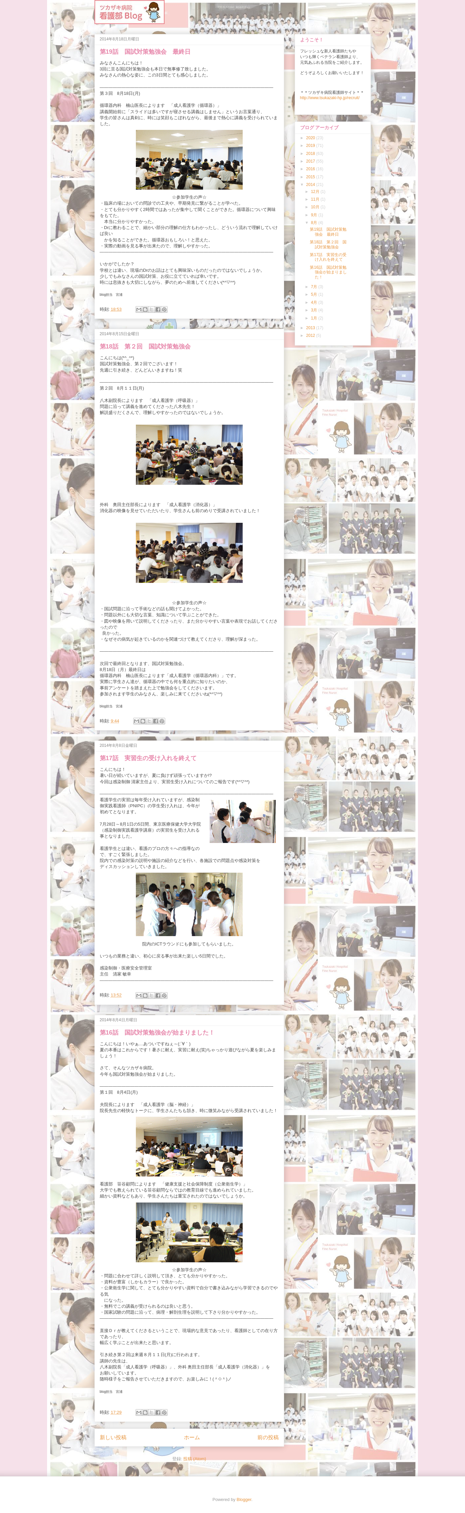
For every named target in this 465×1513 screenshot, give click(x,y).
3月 (314, 310)
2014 (311, 184)
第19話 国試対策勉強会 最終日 (145, 51)
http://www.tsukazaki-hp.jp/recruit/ (330, 97)
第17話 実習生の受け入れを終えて (148, 758)
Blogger (244, 1499)
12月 (315, 191)
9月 (314, 215)
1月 (314, 318)
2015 (311, 177)
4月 (314, 302)
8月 (314, 222)
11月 (315, 199)
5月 (314, 294)
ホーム (192, 1437)
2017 (311, 161)
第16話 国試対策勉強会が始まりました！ (157, 1032)
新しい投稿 (113, 1437)
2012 (311, 335)
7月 (314, 286)
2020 (311, 138)
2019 (311, 145)
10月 (315, 207)
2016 (311, 169)
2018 (311, 153)
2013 (311, 328)
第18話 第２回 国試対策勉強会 (145, 346)
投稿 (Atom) (194, 1458)
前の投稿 (268, 1437)
